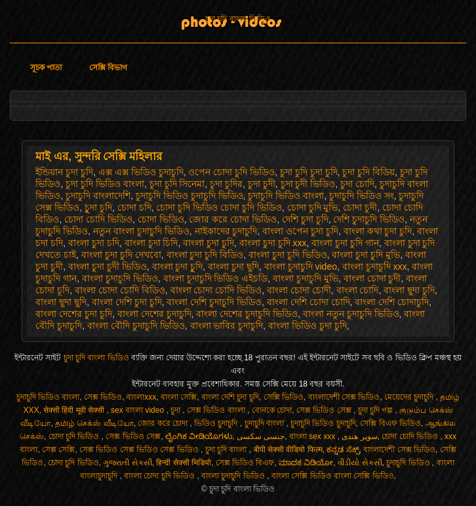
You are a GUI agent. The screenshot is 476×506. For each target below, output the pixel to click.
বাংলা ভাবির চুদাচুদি (227, 325)
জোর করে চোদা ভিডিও (233, 219)
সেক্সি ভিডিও (284, 397)
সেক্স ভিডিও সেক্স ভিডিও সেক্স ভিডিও (140, 449)
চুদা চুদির (226, 184)
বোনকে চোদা (272, 410)
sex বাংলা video (138, 410)
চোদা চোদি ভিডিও (98, 219)
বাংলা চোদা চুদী (372, 278)
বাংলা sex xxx (313, 436)
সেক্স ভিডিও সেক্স (324, 410)
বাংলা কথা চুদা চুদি (378, 231)
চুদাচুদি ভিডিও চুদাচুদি (323, 423)
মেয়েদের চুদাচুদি (410, 397)
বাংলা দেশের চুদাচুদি (154, 313)
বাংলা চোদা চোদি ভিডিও (216, 290)
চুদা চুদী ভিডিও (308, 184)
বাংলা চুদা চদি (93, 243)
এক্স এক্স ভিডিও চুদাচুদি (141, 172)
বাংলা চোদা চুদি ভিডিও (160, 475)
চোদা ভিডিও (161, 219)
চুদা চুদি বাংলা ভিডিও (238, 19)
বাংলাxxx (141, 397)
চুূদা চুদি (98, 207)
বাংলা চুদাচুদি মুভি (305, 278)
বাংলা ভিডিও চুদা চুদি (307, 325)
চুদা (176, 410)
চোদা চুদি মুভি (312, 207)
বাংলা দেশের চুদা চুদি (73, 313)
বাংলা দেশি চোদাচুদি (392, 302)
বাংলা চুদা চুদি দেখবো (121, 254)
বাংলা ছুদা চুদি (409, 290)
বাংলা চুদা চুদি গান (345, 243)
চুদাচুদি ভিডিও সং (361, 195)
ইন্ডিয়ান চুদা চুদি (64, 172)
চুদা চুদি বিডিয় (368, 172)
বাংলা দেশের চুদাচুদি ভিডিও (247, 313)
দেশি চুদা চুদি (305, 219)
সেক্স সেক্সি (58, 449)
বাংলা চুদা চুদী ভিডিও (107, 266)
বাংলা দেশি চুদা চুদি (127, 302)
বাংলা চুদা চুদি (208, 243)
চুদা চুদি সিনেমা (177, 184)
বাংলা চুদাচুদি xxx (374, 266)
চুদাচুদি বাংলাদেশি (98, 195)
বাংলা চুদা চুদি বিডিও (205, 254)
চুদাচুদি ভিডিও (409, 462)
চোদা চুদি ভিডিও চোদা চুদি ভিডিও (218, 207)
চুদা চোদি (357, 184)
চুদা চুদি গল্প (376, 410)
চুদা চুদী (261, 184)
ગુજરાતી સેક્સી (127, 462)
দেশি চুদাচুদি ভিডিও (369, 219)
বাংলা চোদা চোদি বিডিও (120, 290)
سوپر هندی (359, 436)
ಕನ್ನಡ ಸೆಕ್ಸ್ (343, 449)
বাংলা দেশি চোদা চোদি (308, 302)
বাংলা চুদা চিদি (151, 243)
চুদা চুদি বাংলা (227, 449)
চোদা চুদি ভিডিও (75, 436)
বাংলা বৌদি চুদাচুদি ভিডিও (136, 325)
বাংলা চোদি (357, 290)
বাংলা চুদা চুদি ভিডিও (287, 254)
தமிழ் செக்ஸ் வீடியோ (94, 423)
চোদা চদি (134, 207)
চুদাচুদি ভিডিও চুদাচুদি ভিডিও (189, 195)
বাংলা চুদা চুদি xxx (273, 243)
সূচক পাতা (46, 67)
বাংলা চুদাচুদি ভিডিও (120, 278)
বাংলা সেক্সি (179, 397)
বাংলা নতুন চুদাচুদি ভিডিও (351, 313)
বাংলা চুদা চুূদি (177, 266)
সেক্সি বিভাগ (108, 67)
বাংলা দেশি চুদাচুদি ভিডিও (214, 302)
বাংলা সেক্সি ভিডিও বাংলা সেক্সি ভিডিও (332, 475)
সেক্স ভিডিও (103, 397)
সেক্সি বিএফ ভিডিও (390, 423)
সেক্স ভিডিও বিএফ (245, 462)
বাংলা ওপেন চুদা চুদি (300, 231)
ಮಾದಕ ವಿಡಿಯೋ (306, 462)
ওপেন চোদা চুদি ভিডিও (231, 172)
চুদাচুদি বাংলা (266, 423)
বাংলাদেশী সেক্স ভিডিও (344, 397)
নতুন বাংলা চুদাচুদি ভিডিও (141, 231)
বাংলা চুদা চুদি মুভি (366, 254)
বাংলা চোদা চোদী (299, 290)
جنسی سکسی (261, 436)
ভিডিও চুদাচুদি (217, 423)
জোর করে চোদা (163, 423)
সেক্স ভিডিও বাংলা (217, 410)
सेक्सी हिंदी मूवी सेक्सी (74, 410)
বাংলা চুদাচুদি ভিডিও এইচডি (215, 278)
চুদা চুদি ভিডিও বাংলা (105, 184)
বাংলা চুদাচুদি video (300, 266)
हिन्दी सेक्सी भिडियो (183, 462)
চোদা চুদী (360, 207)
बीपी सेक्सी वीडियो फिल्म (288, 449)
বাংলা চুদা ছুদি (233, 266)
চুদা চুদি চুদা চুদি (309, 172)
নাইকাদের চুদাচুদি (226, 231)
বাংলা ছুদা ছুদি (61, 302)
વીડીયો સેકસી (360, 462)
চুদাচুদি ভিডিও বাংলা (286, 195)
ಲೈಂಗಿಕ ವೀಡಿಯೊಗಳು (198, 436)
